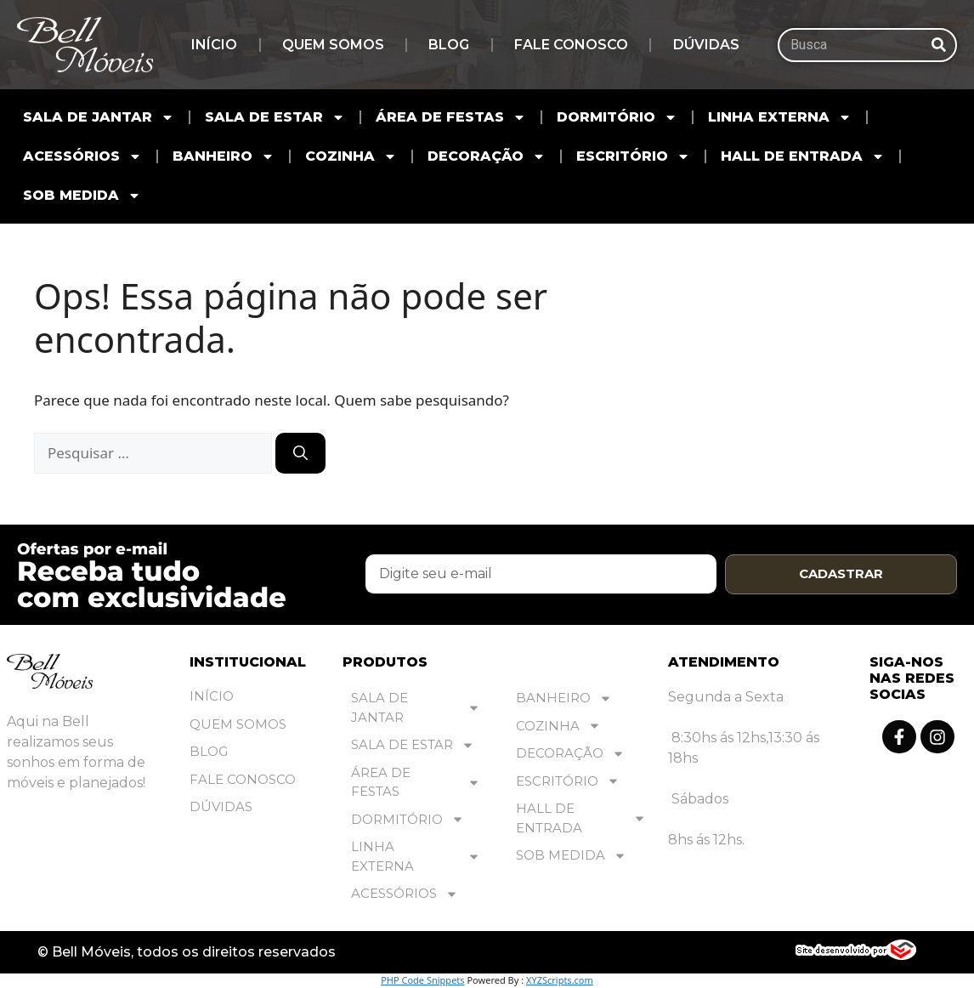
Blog (448, 45)
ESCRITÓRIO (633, 156)
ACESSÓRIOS (82, 156)
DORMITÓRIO (617, 117)
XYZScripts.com (559, 980)
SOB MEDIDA (82, 195)
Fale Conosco (571, 45)
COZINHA (351, 156)
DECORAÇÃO (487, 156)
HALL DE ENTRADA (803, 156)
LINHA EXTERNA (780, 117)
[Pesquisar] (938, 45)
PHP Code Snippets (422, 980)
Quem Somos (333, 45)
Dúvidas (706, 45)
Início (214, 45)
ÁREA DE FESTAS (451, 117)
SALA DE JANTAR (98, 117)
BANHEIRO (224, 156)
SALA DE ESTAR (275, 117)
